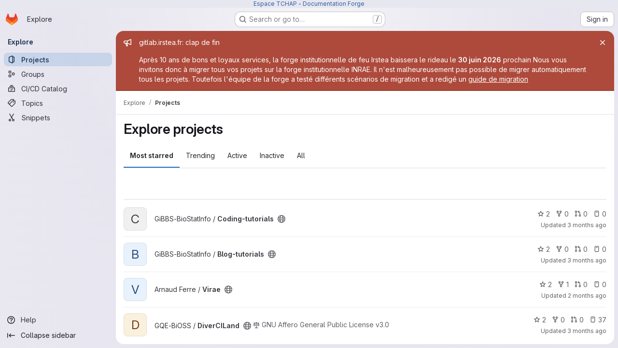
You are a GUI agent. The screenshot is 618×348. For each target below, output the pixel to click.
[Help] (58, 320)
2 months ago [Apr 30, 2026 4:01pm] (587, 295)
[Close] (602, 42)
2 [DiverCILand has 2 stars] (540, 320)
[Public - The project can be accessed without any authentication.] (281, 219)
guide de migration (498, 79)
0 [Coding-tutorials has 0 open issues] (599, 214)
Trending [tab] (200, 155)
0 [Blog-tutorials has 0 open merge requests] (581, 249)
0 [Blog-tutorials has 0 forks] (562, 249)
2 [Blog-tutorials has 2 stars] (543, 249)
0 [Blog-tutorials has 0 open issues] (599, 249)
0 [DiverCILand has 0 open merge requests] (577, 320)
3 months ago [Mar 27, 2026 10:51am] (586, 330)
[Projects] (58, 59)
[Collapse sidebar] (58, 335)
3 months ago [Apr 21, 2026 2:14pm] (586, 225)
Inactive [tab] (272, 155)
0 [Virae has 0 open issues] (599, 284)
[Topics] (58, 103)
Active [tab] (237, 155)
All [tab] (301, 155)
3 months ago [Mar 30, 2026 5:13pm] (586, 260)
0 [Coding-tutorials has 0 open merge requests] (581, 214)
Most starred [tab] (151, 155)
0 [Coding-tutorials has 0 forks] (562, 214)
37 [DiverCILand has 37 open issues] (598, 320)
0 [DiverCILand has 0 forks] (558, 320)
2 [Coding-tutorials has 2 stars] (543, 214)
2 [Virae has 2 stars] (545, 284)
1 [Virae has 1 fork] (563, 284)
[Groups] (58, 74)
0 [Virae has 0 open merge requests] (581, 284)
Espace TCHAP (275, 3)
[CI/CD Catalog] (58, 88)
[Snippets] (58, 117)
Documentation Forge (334, 3)
